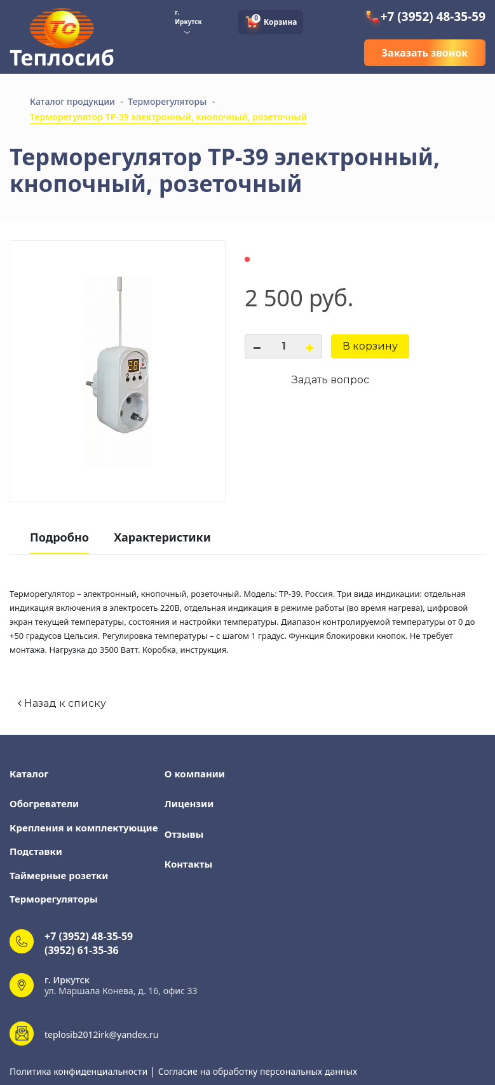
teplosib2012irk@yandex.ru (101, 1034)
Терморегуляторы (54, 898)
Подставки (36, 851)
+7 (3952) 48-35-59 (424, 16)
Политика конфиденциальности (80, 1071)
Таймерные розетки (59, 875)
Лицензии (189, 803)
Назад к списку (62, 703)
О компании (195, 773)
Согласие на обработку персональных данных (257, 1071)
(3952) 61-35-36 (81, 950)
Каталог (29, 773)
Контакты (188, 863)
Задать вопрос (330, 380)
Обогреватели (44, 803)
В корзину (370, 346)
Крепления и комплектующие (84, 827)
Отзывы (184, 834)
